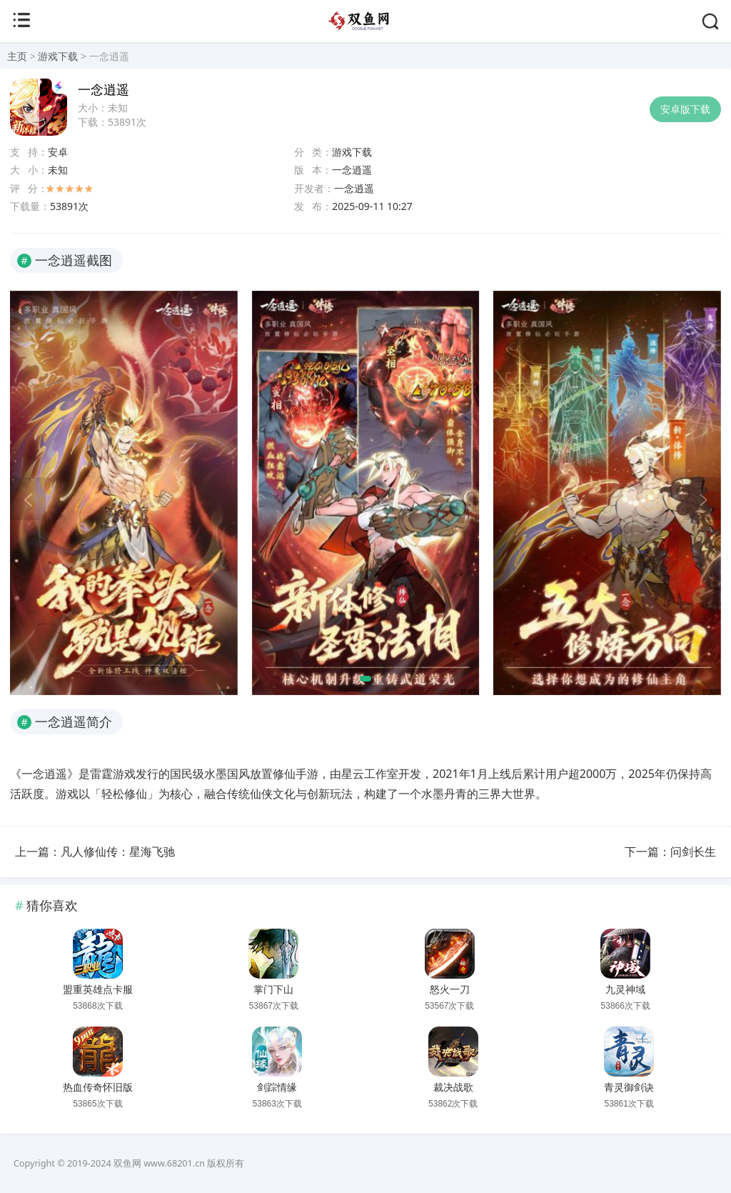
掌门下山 (273, 989)
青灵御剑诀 (629, 1087)
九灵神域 (625, 989)
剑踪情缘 (277, 1087)
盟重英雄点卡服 (98, 989)
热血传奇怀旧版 (98, 1087)
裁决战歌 (453, 1087)
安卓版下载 (685, 109)
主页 (17, 56)
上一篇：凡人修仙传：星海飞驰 (95, 851)
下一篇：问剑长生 (670, 851)
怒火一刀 (450, 989)
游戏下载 (58, 56)
